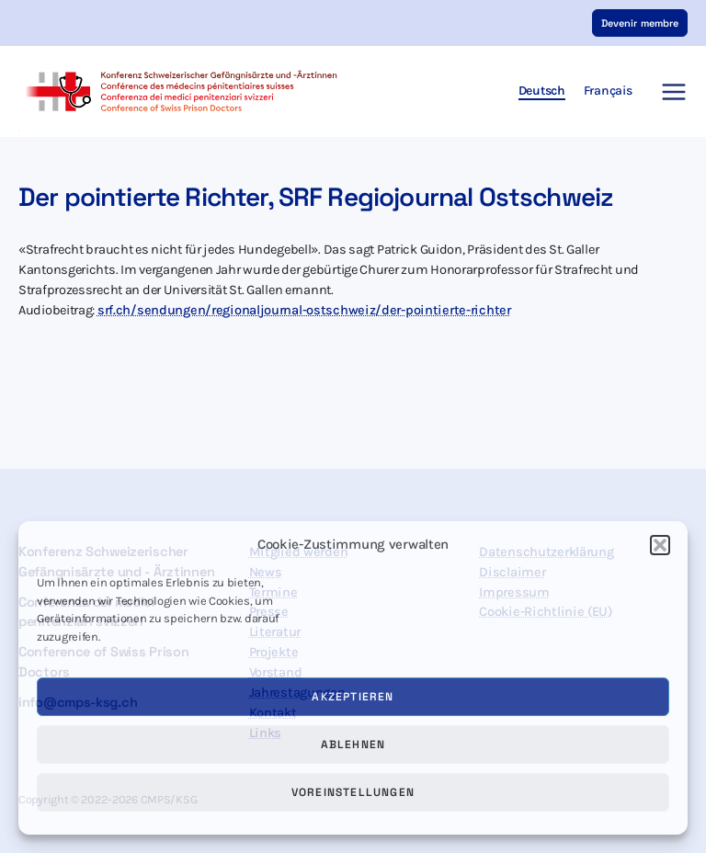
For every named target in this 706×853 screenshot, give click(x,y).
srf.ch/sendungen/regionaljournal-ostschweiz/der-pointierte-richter (304, 310)
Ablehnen (353, 744)
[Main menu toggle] (669, 92)
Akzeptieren (352, 696)
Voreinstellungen (353, 792)
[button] (660, 545)
